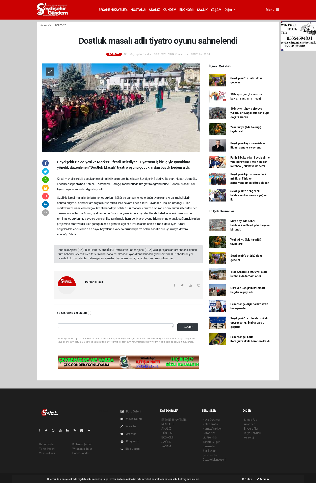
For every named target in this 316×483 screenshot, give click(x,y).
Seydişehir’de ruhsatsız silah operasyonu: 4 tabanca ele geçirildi (249, 322)
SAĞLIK (202, 10)
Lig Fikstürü (210, 437)
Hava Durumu (211, 419)
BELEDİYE (60, 25)
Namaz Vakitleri (212, 428)
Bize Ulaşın (130, 448)
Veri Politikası (47, 453)
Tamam (262, 479)
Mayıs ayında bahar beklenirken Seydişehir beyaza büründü (250, 225)
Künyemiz (130, 441)
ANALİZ (154, 10)
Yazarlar (128, 426)
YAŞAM (216, 10)
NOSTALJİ (138, 10)
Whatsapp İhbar (82, 448)
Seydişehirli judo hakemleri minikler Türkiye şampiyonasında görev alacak (249, 178)
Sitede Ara (250, 419)
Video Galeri (131, 419)
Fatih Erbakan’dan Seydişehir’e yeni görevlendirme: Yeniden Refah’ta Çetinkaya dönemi (250, 162)
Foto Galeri (131, 411)
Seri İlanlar (209, 450)
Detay (247, 479)
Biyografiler (251, 428)
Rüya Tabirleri (252, 433)
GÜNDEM (169, 10)
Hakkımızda (46, 444)
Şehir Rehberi (211, 455)
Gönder (187, 326)
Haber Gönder (80, 453)
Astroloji (249, 437)
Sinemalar (209, 446)
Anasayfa (46, 25)
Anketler (249, 424)
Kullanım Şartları (82, 444)
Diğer (229, 10)
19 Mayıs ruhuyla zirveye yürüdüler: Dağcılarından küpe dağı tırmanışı (249, 113)
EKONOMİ (186, 10)
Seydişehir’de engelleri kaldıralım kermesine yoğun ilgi (248, 195)
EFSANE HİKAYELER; (113, 10)
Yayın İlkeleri (46, 448)
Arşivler (128, 433)
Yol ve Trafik (210, 424)
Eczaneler (209, 433)
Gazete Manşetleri (214, 459)
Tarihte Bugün (211, 442)
